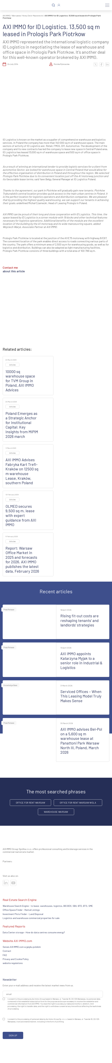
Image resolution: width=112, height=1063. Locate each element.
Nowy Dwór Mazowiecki (32, 15)
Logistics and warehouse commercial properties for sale (31, 918)
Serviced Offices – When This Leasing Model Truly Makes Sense (80, 696)
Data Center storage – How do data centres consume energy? (34, 932)
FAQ (5, 955)
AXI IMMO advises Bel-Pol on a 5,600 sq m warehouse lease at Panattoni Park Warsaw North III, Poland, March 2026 (81, 741)
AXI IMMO (6, 15)
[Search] (53, 5)
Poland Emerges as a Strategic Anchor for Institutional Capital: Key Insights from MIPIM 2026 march (22, 425)
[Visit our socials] (6, 883)
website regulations (13, 963)
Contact (7, 950)
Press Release (9, 609)
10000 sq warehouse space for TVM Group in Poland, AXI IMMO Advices (20, 380)
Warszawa (16, 15)
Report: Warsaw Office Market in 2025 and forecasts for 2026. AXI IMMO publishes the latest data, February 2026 (22, 559)
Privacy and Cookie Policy (16, 959)
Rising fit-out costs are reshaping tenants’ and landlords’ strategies (79, 620)
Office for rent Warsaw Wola (78, 802)
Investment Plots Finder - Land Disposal (23, 914)
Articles (12, 365)
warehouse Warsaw (56, 811)
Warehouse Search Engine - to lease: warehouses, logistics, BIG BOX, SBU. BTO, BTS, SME (48, 905)
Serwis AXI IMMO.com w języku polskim (22, 946)
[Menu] (107, 5)
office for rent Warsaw (30, 802)
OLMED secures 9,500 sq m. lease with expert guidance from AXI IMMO (21, 515)
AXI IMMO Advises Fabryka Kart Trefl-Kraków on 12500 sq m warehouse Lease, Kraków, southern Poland (22, 471)
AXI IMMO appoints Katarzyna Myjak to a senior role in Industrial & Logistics (81, 660)
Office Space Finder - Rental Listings (21, 909)
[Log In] (59, 5)
